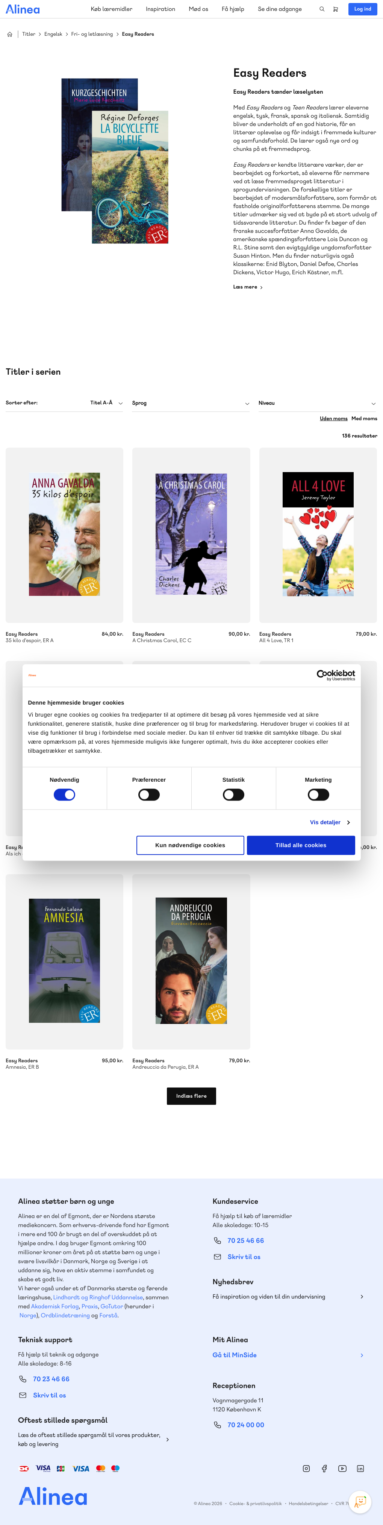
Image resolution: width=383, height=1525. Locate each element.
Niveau (267, 403)
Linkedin (360, 1468)
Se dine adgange (280, 9)
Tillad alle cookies (301, 845)
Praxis (90, 1306)
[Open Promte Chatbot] (360, 1502)
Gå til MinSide (235, 1355)
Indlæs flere (191, 1096)
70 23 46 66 (51, 1379)
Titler (28, 34)
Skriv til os (244, 1257)
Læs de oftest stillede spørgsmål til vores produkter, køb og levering (89, 1439)
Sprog (139, 403)
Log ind (362, 9)
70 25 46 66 (246, 1240)
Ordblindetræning (65, 1315)
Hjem (10, 34)
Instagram (306, 1468)
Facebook (324, 1468)
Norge (28, 1315)
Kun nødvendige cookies (190, 845)
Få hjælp (233, 9)
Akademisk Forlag (55, 1306)
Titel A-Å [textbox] (101, 402)
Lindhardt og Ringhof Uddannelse (98, 1297)
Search (322, 9)
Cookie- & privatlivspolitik (255, 1504)
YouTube (342, 1468)
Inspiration (160, 9)
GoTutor (112, 1306)
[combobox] (64, 403)
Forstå (108, 1315)
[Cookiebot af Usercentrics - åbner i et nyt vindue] (322, 675)
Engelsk (53, 34)
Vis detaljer (325, 822)
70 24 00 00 (246, 1425)
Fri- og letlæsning (92, 34)
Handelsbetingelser (309, 1504)
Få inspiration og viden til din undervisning (269, 1296)
